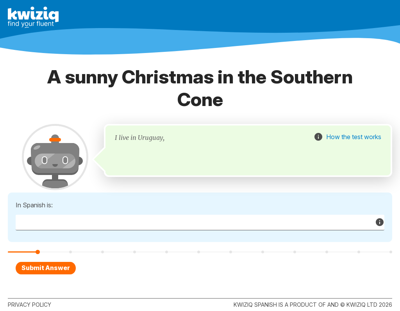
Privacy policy (29, 304)
